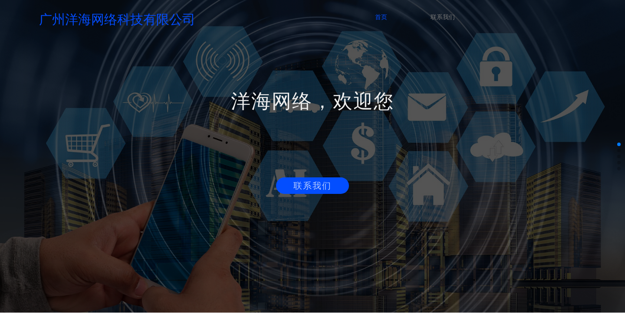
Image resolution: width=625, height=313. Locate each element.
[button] (619, 144)
